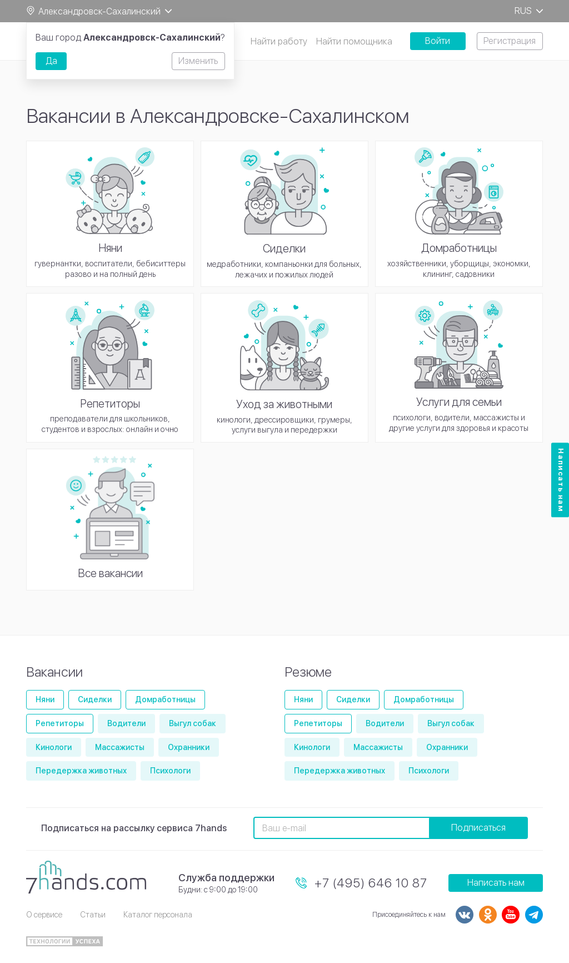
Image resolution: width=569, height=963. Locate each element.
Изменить (198, 61)
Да (51, 61)
